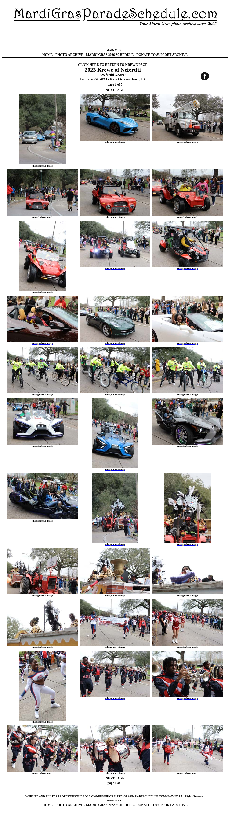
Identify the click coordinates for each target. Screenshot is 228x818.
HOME (47, 54)
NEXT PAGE (115, 90)
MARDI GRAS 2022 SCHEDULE (110, 805)
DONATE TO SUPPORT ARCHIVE (162, 54)
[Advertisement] (115, 37)
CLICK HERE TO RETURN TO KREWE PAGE (113, 64)
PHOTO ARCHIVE (69, 54)
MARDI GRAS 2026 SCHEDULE (110, 54)
